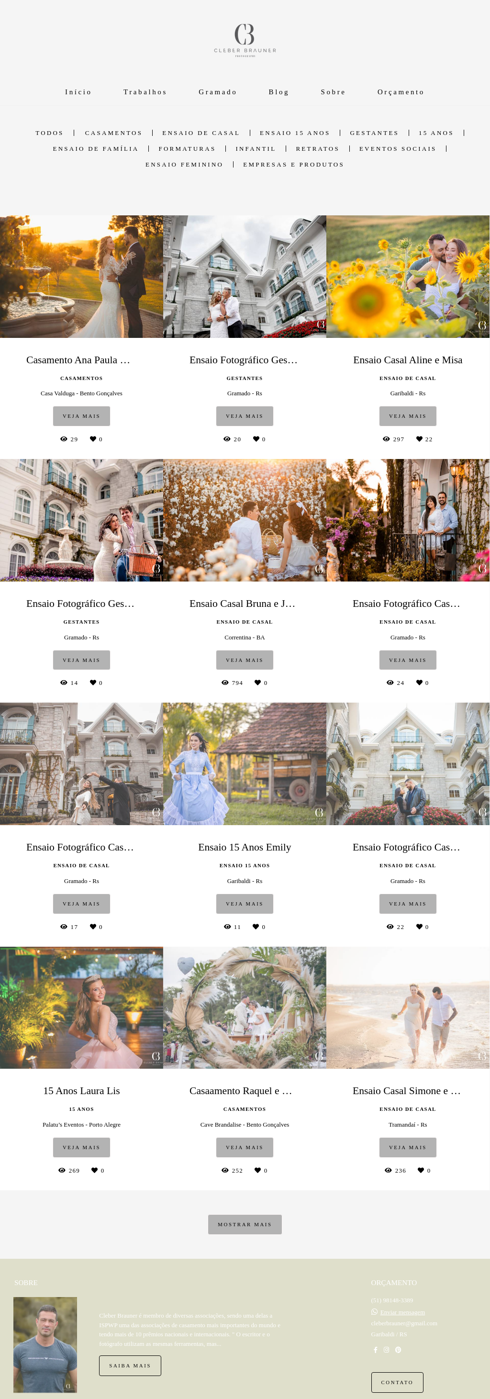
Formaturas (187, 148)
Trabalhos (145, 92)
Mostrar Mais (245, 1224)
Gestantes (374, 133)
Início (78, 92)
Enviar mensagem (402, 1312)
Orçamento (401, 92)
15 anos (436, 133)
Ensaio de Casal (201, 133)
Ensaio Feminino (184, 164)
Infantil (255, 148)
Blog (279, 92)
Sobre (333, 92)
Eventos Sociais (398, 148)
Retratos (318, 148)
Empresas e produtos (294, 164)
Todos (49, 133)
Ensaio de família (96, 148)
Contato (397, 1382)
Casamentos (114, 133)
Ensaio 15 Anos (295, 133)
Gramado (218, 92)
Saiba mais (130, 1365)
